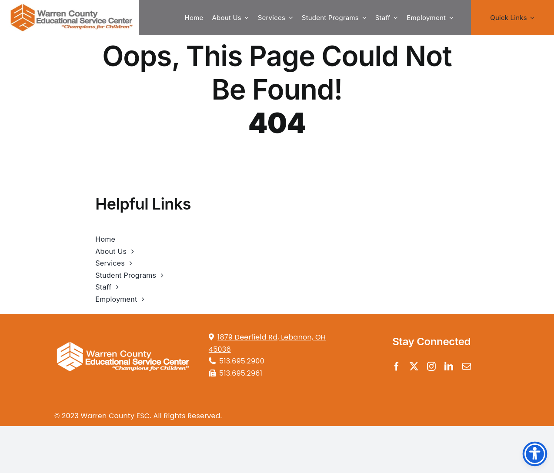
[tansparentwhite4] (122, 337)
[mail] (466, 366)
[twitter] (414, 366)
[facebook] (396, 366)
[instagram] (431, 366)
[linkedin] (448, 366)
